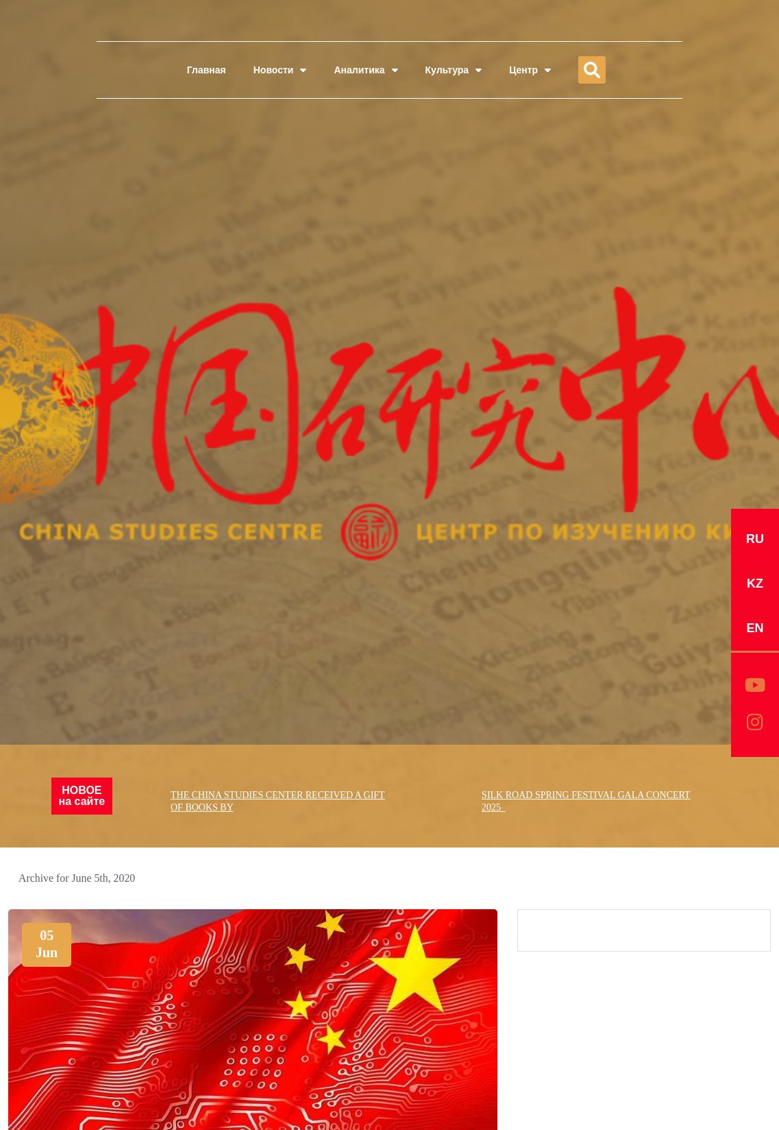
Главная (206, 69)
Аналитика (365, 70)
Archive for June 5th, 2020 (77, 878)
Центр (530, 70)
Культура (453, 70)
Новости (280, 70)
